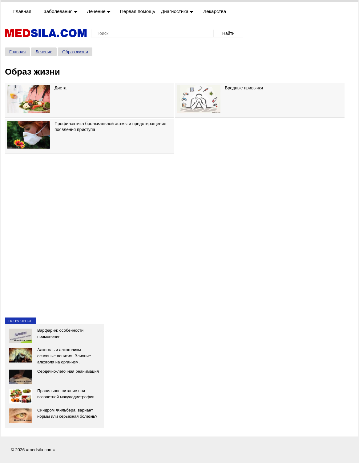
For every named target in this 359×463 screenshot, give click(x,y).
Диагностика (177, 11)
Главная (22, 11)
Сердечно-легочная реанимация (68, 371)
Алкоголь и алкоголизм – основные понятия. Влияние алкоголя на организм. (64, 355)
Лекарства (214, 11)
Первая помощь (137, 11)
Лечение (99, 11)
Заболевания (60, 11)
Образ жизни (75, 51)
